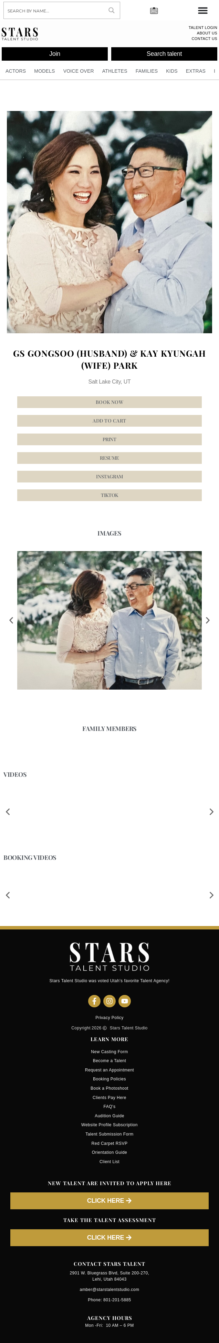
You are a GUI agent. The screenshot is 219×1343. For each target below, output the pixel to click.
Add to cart (109, 420)
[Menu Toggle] (203, 10)
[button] (109, 476)
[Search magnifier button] (111, 10)
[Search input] (54, 10)
